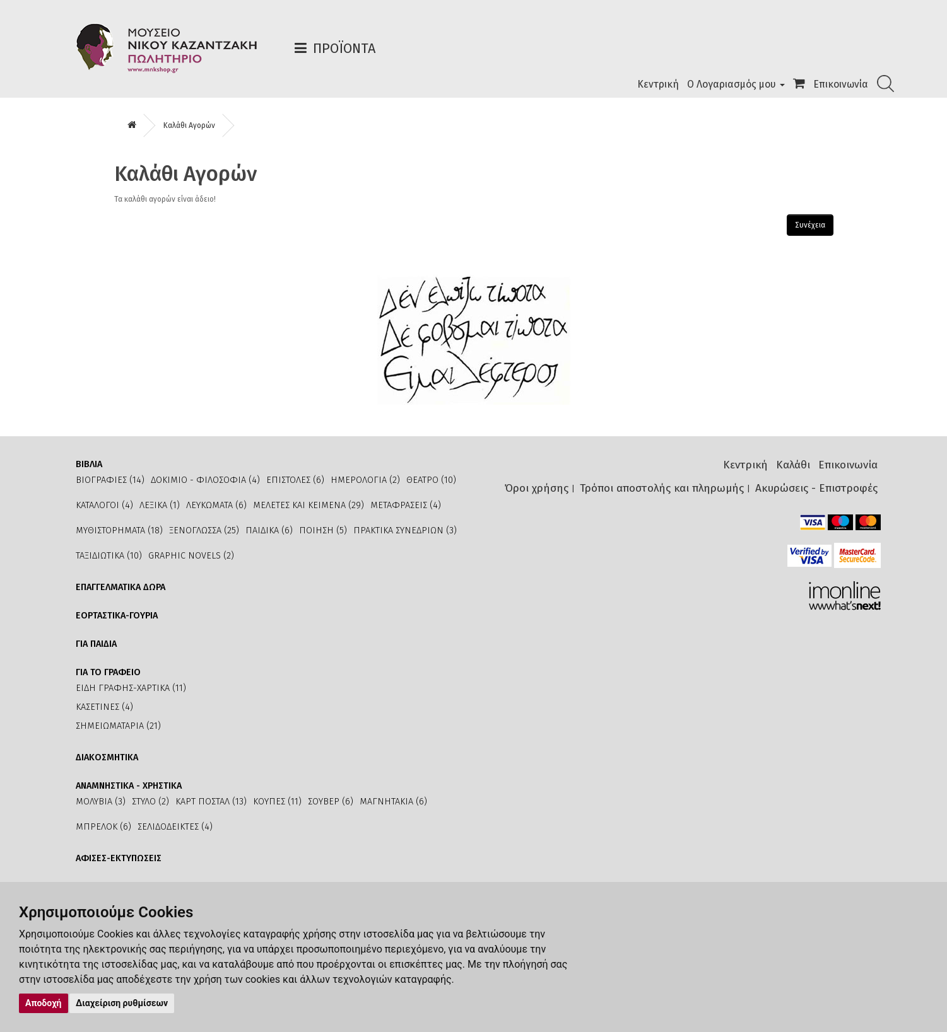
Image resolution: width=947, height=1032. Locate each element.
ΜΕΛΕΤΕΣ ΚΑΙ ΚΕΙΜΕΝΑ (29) (308, 505)
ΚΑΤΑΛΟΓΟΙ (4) (104, 505)
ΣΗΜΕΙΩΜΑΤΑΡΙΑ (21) (118, 726)
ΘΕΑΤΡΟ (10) (431, 480)
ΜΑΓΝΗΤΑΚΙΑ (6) (393, 801)
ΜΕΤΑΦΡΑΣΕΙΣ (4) (405, 505)
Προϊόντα (344, 48)
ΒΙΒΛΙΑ (89, 464)
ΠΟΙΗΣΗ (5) (323, 530)
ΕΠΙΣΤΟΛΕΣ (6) (295, 480)
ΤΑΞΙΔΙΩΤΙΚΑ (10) (109, 555)
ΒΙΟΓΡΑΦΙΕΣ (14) (110, 480)
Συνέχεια (810, 225)
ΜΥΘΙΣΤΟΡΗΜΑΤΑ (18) (119, 530)
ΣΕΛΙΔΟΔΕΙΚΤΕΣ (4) (175, 826)
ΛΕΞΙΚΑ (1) (159, 505)
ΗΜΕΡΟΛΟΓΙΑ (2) (365, 480)
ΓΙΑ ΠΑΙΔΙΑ (96, 644)
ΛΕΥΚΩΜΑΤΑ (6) (216, 505)
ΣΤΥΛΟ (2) (150, 801)
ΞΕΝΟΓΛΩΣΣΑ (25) (204, 530)
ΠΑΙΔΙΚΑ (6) (269, 530)
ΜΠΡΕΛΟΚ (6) (103, 826)
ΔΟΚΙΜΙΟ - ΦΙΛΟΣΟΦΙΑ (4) (205, 480)
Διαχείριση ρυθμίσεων (122, 1003)
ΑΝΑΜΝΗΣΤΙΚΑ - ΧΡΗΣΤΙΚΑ (129, 785)
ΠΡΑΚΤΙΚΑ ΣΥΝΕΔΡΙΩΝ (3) (405, 530)
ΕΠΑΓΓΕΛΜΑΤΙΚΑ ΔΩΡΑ (120, 587)
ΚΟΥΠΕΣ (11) (277, 801)
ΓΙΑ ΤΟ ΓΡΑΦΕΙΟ (108, 672)
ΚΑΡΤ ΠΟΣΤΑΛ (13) (211, 801)
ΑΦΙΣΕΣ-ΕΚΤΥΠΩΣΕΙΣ (119, 858)
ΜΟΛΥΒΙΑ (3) (101, 801)
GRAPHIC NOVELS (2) (191, 555)
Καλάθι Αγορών (189, 125)
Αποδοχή (43, 1003)
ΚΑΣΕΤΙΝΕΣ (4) (104, 707)
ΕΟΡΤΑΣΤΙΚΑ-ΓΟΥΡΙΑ (117, 615)
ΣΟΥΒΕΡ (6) (330, 801)
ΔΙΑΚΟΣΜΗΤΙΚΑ (107, 757)
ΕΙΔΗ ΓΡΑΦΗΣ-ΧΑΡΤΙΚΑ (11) (131, 688)
